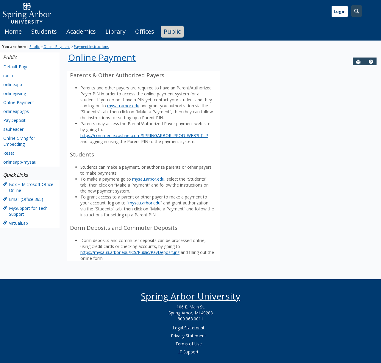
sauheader (13, 129)
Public (172, 31)
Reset (8, 153)
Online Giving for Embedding (19, 141)
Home (13, 31)
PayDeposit (14, 120)
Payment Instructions (91, 46)
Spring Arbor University (190, 296)
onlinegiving (14, 93)
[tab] (13, 32)
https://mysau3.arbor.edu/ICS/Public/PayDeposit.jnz (129, 252)
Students (44, 31)
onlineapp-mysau (19, 162)
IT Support (188, 352)
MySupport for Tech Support (25, 211)
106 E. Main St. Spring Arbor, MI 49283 (190, 310)
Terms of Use (188, 344)
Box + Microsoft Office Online (28, 187)
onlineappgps (16, 111)
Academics (81, 31)
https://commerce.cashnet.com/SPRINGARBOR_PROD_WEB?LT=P (144, 135)
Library (115, 31)
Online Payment (56, 46)
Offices (144, 31)
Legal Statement (188, 328)
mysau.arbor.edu (123, 105)
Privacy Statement (188, 336)
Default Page (16, 66)
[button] (371, 62)
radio (8, 75)
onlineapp (12, 84)
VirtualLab (15, 223)
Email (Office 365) (23, 199)
